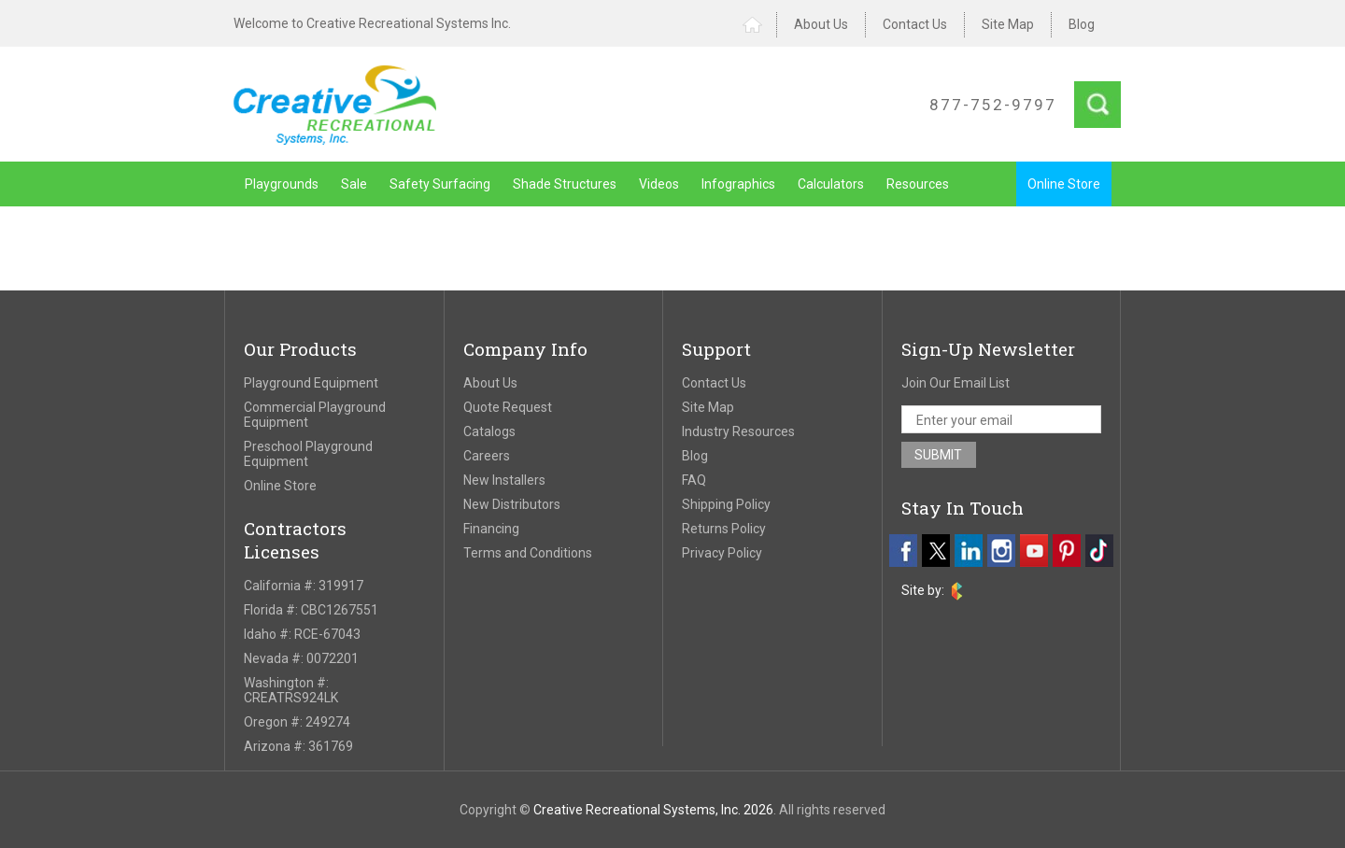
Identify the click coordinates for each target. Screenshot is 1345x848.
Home (760, 24)
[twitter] (936, 550)
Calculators (831, 184)
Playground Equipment (311, 382)
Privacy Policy (722, 552)
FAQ (694, 480)
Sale (354, 184)
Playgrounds (282, 184)
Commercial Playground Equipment (315, 415)
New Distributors (511, 504)
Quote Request (507, 407)
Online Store (1063, 184)
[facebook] (903, 550)
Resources (917, 184)
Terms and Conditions (527, 552)
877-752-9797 (992, 104)
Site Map (1008, 24)
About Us (821, 24)
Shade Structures (564, 184)
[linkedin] (969, 550)
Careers (486, 455)
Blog (1082, 24)
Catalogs (489, 431)
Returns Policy (724, 528)
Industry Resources (738, 431)
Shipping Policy (726, 504)
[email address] (1001, 419)
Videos (659, 184)
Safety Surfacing (439, 184)
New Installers (504, 480)
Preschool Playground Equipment (308, 454)
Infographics (738, 184)
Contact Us (915, 24)
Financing (491, 528)
